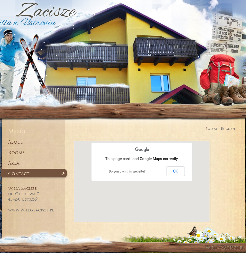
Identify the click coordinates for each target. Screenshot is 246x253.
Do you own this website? (127, 171)
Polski (211, 129)
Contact (18, 173)
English (228, 129)
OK (175, 171)
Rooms (16, 152)
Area (13, 163)
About (15, 142)
